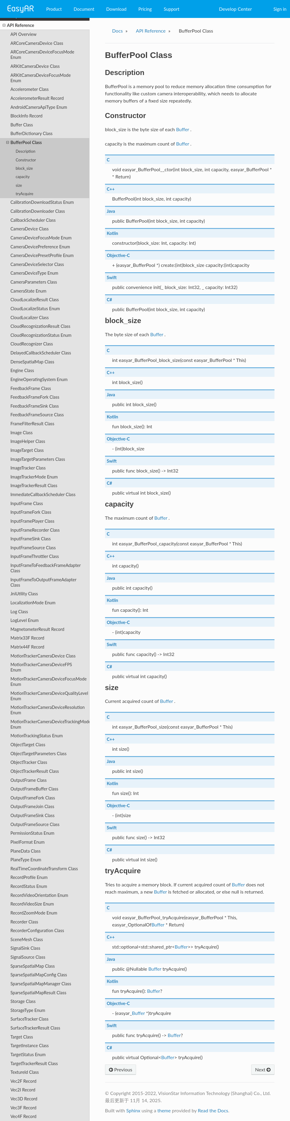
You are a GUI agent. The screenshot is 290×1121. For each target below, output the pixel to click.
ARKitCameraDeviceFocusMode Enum (40, 78)
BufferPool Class (24, 142)
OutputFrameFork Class (32, 797)
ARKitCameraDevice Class (35, 66)
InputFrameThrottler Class (34, 556)
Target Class (21, 1036)
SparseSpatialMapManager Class (40, 983)
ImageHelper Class (27, 441)
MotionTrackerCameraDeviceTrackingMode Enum (50, 724)
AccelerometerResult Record (37, 98)
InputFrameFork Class (30, 512)
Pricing (145, 9)
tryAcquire (24, 193)
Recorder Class (24, 921)
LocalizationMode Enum (32, 602)
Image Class (21, 432)
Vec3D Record (23, 1098)
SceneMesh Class (26, 939)
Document (84, 9)
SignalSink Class (25, 948)
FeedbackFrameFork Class (34, 397)
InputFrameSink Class (30, 538)
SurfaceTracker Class (29, 1018)
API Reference (18, 25)
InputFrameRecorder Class (35, 530)
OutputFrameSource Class (34, 824)
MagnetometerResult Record (37, 629)
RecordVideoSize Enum (32, 903)
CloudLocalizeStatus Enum (35, 308)
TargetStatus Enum (28, 1054)
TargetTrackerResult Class (34, 1063)
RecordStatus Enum (28, 886)
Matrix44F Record (27, 646)
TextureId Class (24, 1072)
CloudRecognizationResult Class (40, 326)
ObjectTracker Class (28, 762)
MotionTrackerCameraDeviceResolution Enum (47, 710)
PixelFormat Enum (27, 842)
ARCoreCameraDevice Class (36, 43)
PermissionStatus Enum (32, 833)
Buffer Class (21, 124)
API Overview (23, 34)
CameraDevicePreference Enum (40, 246)
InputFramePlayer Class (32, 521)
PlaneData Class (25, 851)
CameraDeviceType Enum (34, 273)
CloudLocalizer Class (29, 317)
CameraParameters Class (33, 282)
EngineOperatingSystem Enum (38, 379)
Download (116, 9)
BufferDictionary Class (31, 133)
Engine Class (22, 370)
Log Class (19, 611)
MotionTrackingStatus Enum (36, 735)
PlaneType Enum (25, 859)
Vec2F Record (23, 1081)
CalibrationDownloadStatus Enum (42, 202)
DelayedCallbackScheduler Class (40, 352)
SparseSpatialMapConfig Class (38, 974)
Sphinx (133, 1110)
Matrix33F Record (27, 637)
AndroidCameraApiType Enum (38, 107)
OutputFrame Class (28, 780)
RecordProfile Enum (28, 877)
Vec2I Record (22, 1089)
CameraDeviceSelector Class (37, 264)
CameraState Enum (28, 290)
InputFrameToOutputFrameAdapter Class (43, 582)
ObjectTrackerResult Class (34, 771)
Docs (117, 30)
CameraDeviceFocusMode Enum (41, 237)
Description (25, 151)
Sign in (279, 9)
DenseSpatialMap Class (32, 361)
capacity (23, 176)
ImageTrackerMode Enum (34, 476)
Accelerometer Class (29, 89)
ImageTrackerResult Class (33, 485)
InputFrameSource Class (33, 547)
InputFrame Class (26, 503)
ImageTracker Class (28, 467)
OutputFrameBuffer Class (34, 788)
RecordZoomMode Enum (33, 912)
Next (263, 1069)
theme (164, 1110)
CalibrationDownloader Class (37, 211)
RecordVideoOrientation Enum (39, 895)
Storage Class (23, 1001)
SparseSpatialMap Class (32, 966)
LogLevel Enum (24, 620)
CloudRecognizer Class (31, 343)
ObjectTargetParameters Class (38, 753)
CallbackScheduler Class (33, 220)
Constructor (26, 159)
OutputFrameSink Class (32, 815)
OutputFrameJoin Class (32, 806)
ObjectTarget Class (27, 744)
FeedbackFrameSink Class (34, 406)
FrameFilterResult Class (32, 423)
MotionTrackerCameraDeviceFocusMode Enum (48, 681)
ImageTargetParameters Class (37, 459)
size (19, 185)
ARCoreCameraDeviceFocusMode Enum (42, 54)
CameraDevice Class (29, 228)
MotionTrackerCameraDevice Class (42, 655)
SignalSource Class (27, 957)
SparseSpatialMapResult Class (38, 992)
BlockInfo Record (26, 115)
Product (54, 9)
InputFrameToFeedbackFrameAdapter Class (45, 568)
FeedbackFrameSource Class (37, 414)
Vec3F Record (23, 1107)
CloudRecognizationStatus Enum (40, 335)
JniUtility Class (24, 593)
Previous (120, 1069)
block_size (24, 168)
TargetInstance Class (29, 1045)
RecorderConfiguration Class (37, 930)
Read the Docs (213, 1110)
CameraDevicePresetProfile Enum (42, 255)
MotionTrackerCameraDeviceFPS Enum (41, 667)
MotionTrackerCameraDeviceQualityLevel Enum (49, 696)
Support (172, 9)
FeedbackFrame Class (30, 388)
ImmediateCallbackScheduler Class (42, 494)
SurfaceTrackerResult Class (35, 1027)
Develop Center (235, 9)
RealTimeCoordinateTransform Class (44, 868)
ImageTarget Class (27, 450)
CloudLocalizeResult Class (34, 299)
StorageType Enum (27, 1010)
